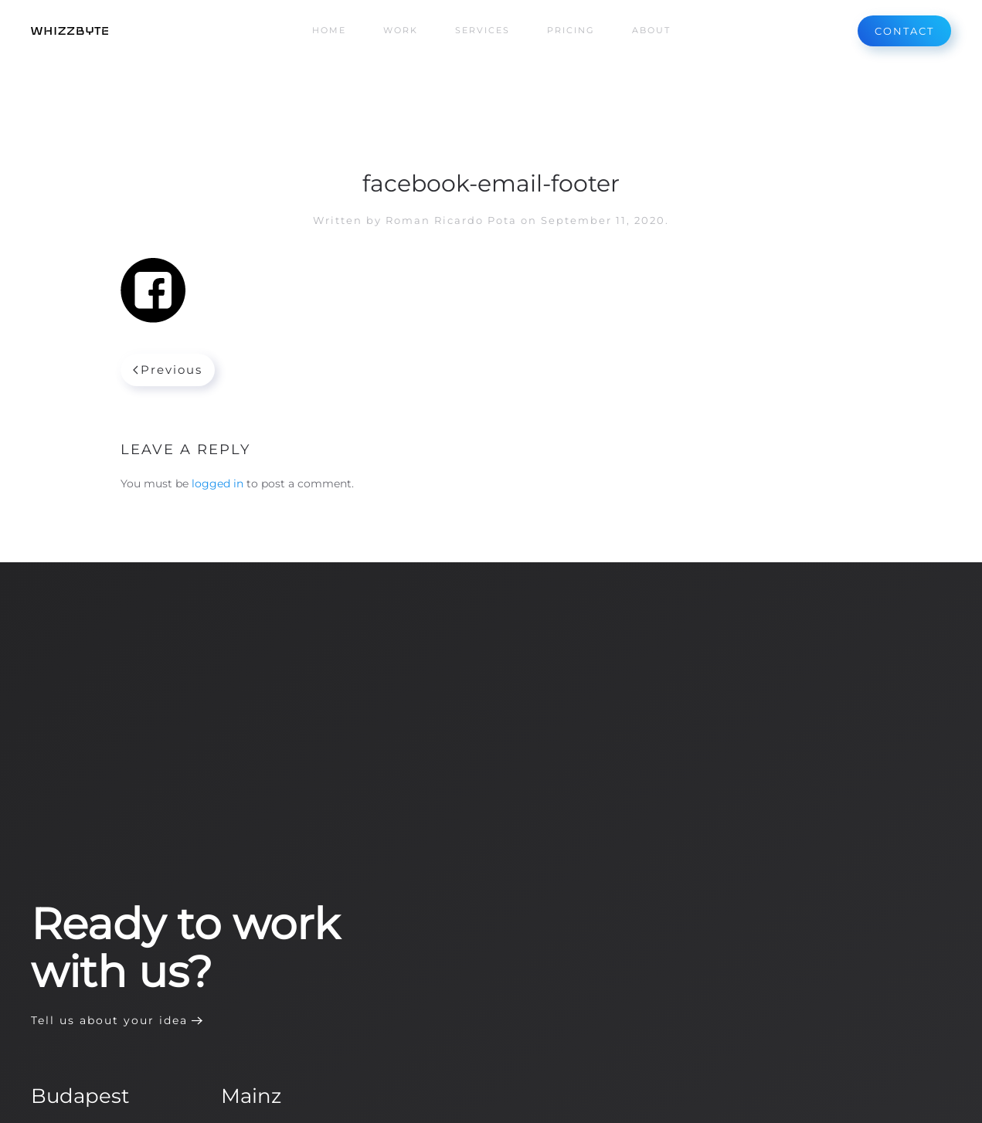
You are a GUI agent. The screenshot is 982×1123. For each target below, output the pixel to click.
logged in (217, 483)
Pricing (571, 30)
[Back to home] (69, 31)
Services (482, 30)
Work (400, 30)
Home (329, 30)
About (651, 30)
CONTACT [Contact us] (904, 31)
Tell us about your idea (109, 1020)
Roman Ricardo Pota (451, 220)
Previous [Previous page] (168, 369)
